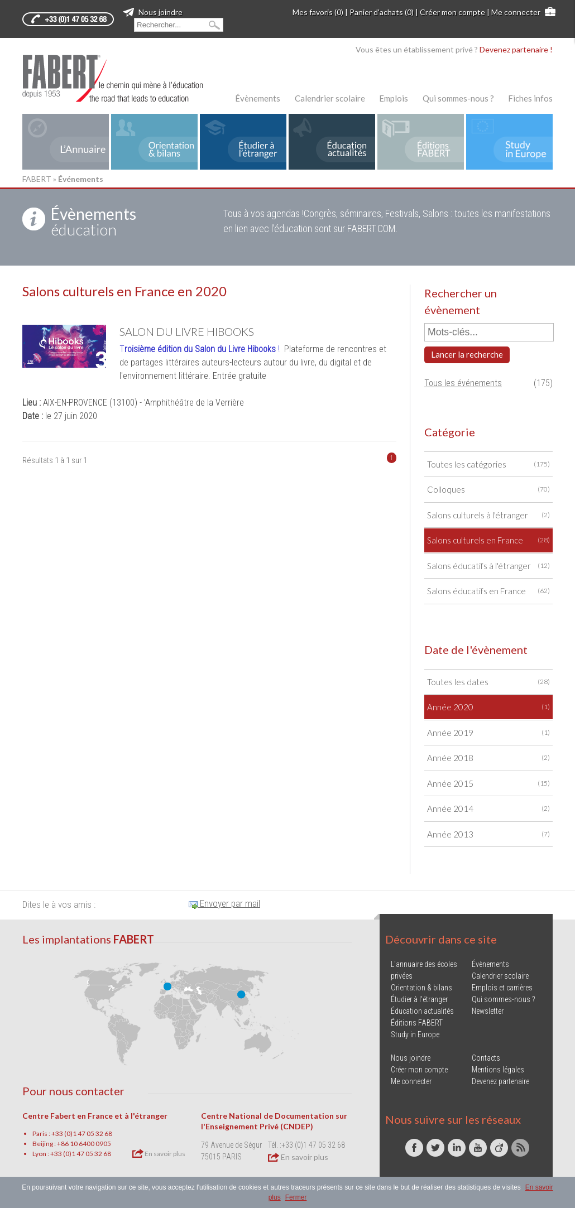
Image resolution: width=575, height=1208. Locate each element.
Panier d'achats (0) (381, 12)
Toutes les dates (488, 682)
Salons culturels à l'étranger (488, 515)
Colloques (488, 489)
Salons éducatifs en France (488, 591)
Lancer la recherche (467, 354)
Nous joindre (153, 12)
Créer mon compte (452, 12)
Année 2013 (488, 834)
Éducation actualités (422, 1011)
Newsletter (488, 1011)
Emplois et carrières (502, 987)
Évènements (257, 98)
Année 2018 (488, 758)
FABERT (36, 179)
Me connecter (515, 12)
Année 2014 (488, 808)
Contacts (486, 1057)
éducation (93, 221)
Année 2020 (488, 707)
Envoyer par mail (224, 903)
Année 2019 (488, 732)
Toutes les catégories (488, 464)
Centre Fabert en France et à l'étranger (94, 1115)
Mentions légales (498, 1069)
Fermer (296, 1197)
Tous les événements (463, 383)
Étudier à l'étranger (419, 999)
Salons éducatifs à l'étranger (488, 566)
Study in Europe (415, 1034)
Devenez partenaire (500, 1081)
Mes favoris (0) (318, 12)
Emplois (393, 98)
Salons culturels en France (488, 540)
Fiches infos (530, 98)
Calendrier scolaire (330, 98)
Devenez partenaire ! (516, 49)
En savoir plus (158, 1153)
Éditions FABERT (417, 1022)
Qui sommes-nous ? (458, 98)
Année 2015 (488, 783)
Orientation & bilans (421, 987)
